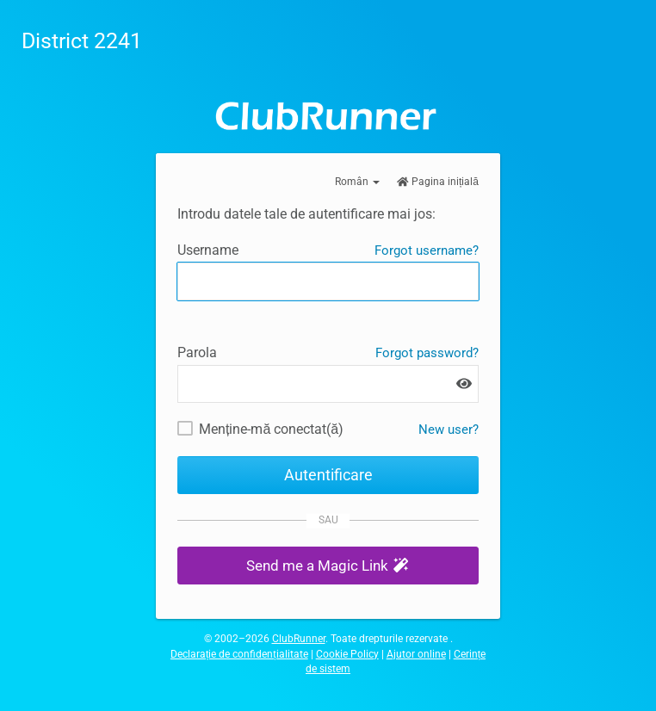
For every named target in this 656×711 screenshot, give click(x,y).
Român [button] (357, 182)
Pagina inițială (438, 182)
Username (207, 250)
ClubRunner (298, 639)
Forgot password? (427, 353)
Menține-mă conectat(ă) (271, 429)
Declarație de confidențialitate (239, 654)
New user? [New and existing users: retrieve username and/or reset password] (448, 429)
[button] (328, 566)
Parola (197, 352)
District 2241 (82, 40)
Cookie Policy (347, 654)
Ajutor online (416, 654)
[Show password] (464, 383)
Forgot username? (426, 250)
